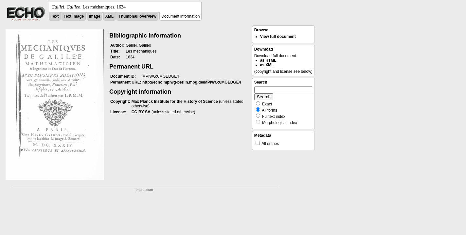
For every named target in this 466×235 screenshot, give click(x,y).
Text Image (73, 16)
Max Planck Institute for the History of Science (175, 101)
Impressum (144, 190)
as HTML (268, 60)
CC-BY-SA (141, 112)
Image (94, 16)
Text (55, 16)
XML (109, 16)
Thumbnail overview (137, 16)
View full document (278, 36)
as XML (267, 65)
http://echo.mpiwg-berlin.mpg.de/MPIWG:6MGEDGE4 (191, 82)
